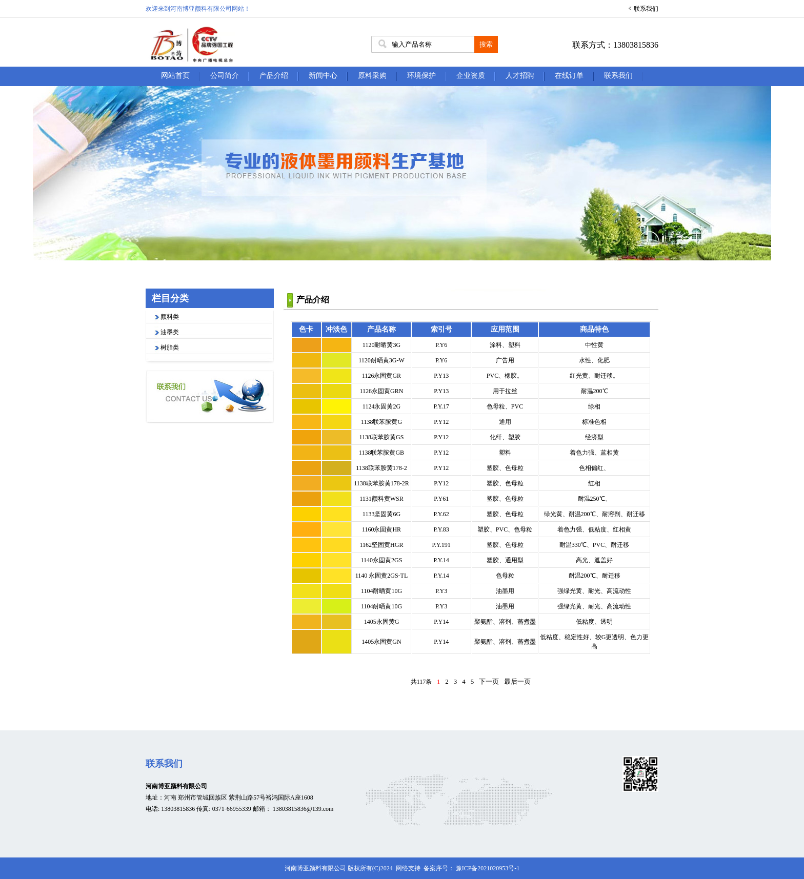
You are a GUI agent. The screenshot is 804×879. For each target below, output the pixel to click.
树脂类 (169, 347)
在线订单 (569, 75)
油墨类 (169, 332)
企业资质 (470, 75)
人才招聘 (520, 75)
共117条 (421, 681)
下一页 (489, 681)
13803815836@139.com (303, 808)
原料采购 (372, 75)
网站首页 (175, 75)
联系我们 (646, 8)
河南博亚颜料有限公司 (176, 786)
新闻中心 (323, 75)
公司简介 (224, 75)
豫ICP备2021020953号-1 (488, 868)
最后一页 (517, 681)
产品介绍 (273, 75)
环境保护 (421, 75)
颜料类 (169, 316)
